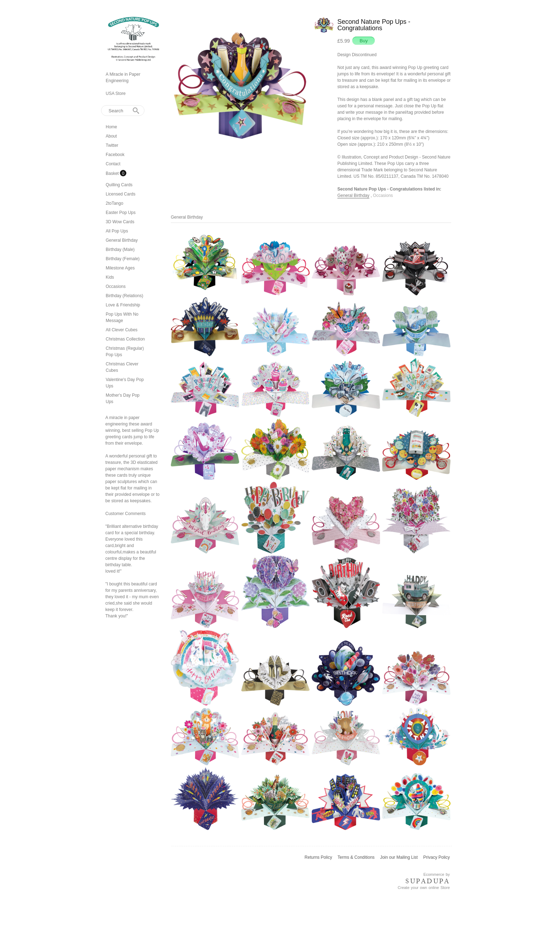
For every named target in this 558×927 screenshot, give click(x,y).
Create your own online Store (424, 887)
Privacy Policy (436, 857)
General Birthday (122, 240)
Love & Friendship (123, 304)
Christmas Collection (125, 339)
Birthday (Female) (123, 258)
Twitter (112, 145)
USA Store (116, 93)
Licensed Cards (120, 194)
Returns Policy (318, 857)
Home (111, 126)
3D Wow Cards (120, 221)
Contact (113, 163)
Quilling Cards (119, 184)
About (111, 136)
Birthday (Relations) (124, 295)
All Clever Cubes (121, 329)
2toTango (114, 203)
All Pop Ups (117, 231)
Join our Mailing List (399, 857)
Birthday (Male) (120, 249)
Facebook (115, 154)
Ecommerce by (436, 874)
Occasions (116, 286)
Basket (113, 173)
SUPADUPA (427, 881)
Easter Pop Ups (121, 212)
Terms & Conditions (356, 857)
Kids (110, 277)
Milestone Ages (120, 268)
